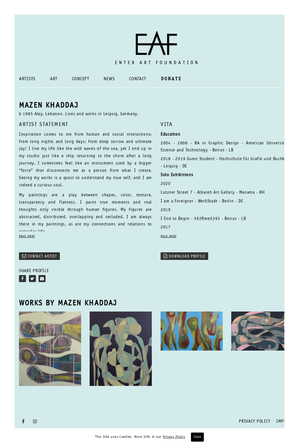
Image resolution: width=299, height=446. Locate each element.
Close (197, 437)
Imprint (284, 421)
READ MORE (27, 236)
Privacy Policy (254, 421)
